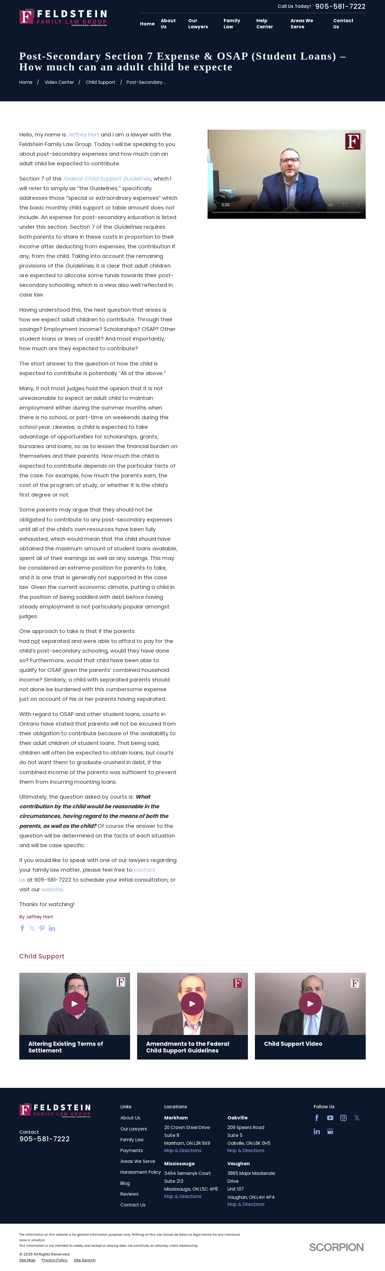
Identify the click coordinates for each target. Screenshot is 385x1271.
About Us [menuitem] (168, 24)
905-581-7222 (340, 6)
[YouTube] (330, 1118)
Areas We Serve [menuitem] (302, 24)
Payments (131, 1150)
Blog (125, 1183)
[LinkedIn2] (317, 1131)
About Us (130, 1118)
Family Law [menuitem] (232, 24)
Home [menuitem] (147, 24)
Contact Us (133, 1205)
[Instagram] (343, 1118)
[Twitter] (357, 1118)
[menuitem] (27, 1260)
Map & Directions (182, 1150)
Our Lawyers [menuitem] (198, 24)
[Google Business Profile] (330, 1131)
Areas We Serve (137, 1161)
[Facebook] (317, 1118)
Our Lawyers (133, 1129)
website (52, 889)
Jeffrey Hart (83, 134)
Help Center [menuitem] (264, 24)
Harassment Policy (140, 1172)
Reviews (129, 1194)
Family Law (132, 1140)
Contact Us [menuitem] (343, 24)
